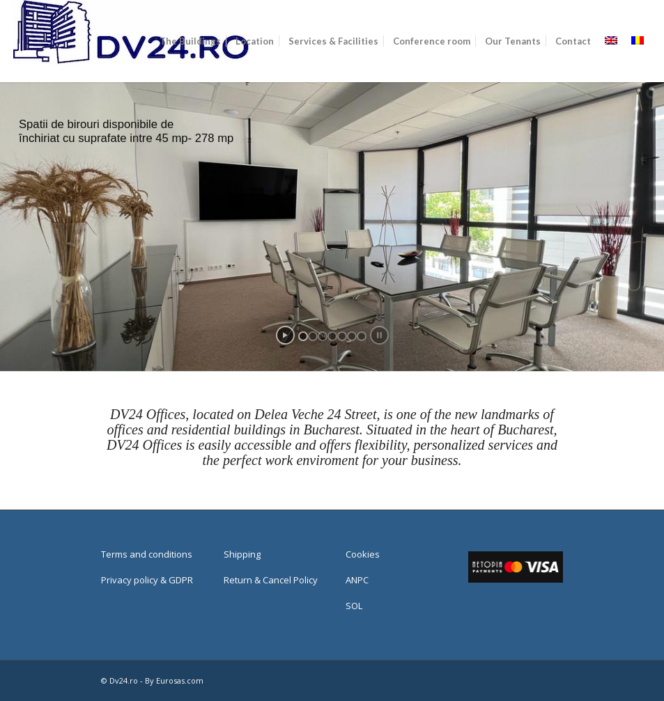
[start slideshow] (285, 335)
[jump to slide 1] (303, 336)
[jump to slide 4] (332, 336)
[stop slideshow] (379, 335)
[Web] (131, 41)
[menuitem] (190, 41)
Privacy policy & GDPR (147, 580)
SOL (354, 605)
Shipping (242, 554)
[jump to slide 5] (342, 336)
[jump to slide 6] (352, 336)
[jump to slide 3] (322, 336)
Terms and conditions (146, 554)
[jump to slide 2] (313, 336)
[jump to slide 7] (361, 336)
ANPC (357, 580)
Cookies (363, 554)
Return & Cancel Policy (271, 580)
